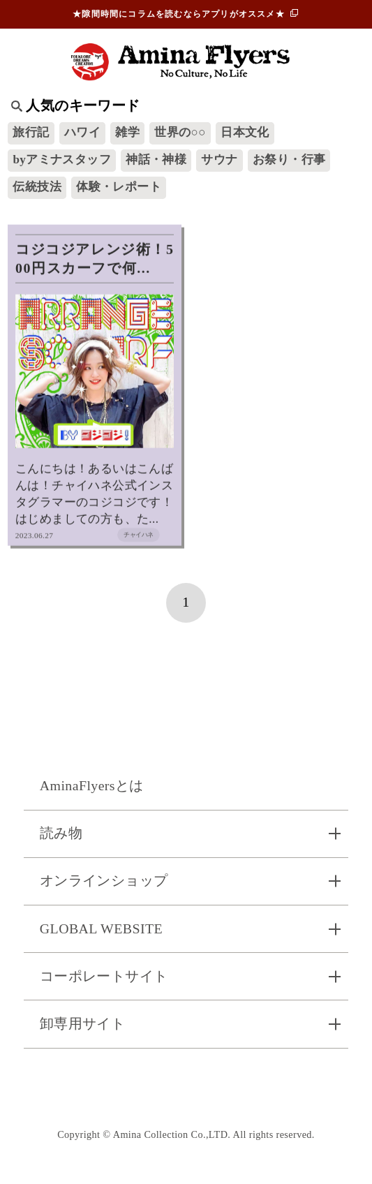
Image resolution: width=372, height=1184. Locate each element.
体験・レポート (118, 186)
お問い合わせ (185, 1087)
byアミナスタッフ (62, 159)
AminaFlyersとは (92, 785)
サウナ (219, 159)
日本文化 (245, 132)
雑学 (127, 132)
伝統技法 (37, 186)
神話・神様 (156, 159)
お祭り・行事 (289, 159)
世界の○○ (180, 132)
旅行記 (31, 132)
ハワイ (82, 132)
